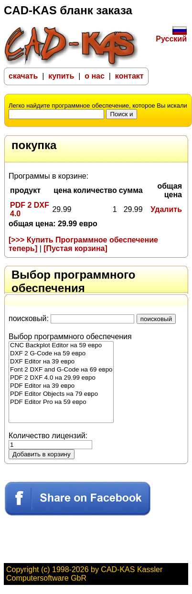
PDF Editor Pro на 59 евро (61, 402)
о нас (96, 76)
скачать (23, 76)
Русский (171, 35)
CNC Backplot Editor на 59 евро (61, 346)
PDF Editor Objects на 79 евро (61, 394)
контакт (129, 76)
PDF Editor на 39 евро (61, 386)
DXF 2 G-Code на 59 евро (61, 354)
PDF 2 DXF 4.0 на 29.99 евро (61, 378)
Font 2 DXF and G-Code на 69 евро (61, 370)
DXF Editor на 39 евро (61, 362)
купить (61, 76)
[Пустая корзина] (75, 248)
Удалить (166, 209)
